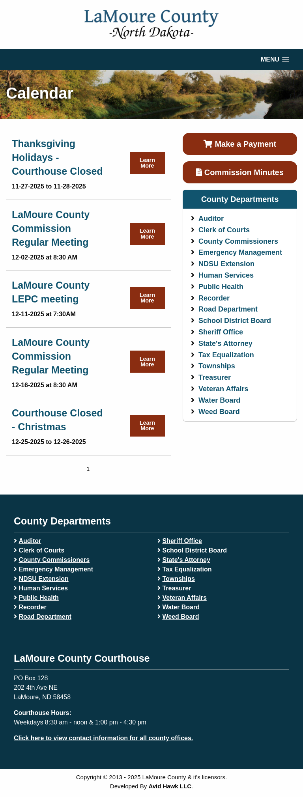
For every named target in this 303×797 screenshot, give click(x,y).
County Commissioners (238, 241)
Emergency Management (240, 252)
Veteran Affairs (223, 389)
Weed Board (219, 412)
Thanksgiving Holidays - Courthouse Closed (57, 157)
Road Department (228, 309)
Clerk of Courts (224, 230)
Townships (216, 366)
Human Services (226, 275)
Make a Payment (240, 144)
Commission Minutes (240, 172)
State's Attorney (225, 343)
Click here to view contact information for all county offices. (103, 738)
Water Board (219, 400)
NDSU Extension (226, 264)
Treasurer (214, 377)
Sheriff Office (220, 332)
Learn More (147, 163)
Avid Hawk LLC (169, 786)
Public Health (220, 287)
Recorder (214, 298)
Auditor (211, 218)
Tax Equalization (226, 355)
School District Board (234, 321)
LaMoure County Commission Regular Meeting (51, 228)
